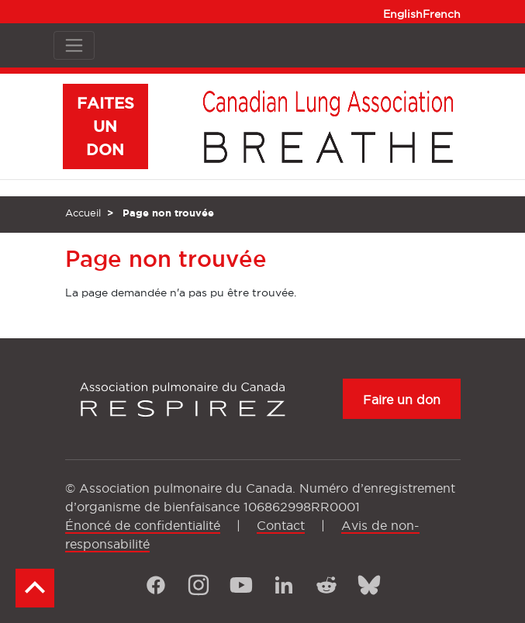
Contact (281, 525)
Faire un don (401, 400)
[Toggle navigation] (74, 45)
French (442, 14)
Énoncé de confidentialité (142, 525)
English (403, 14)
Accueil (83, 212)
